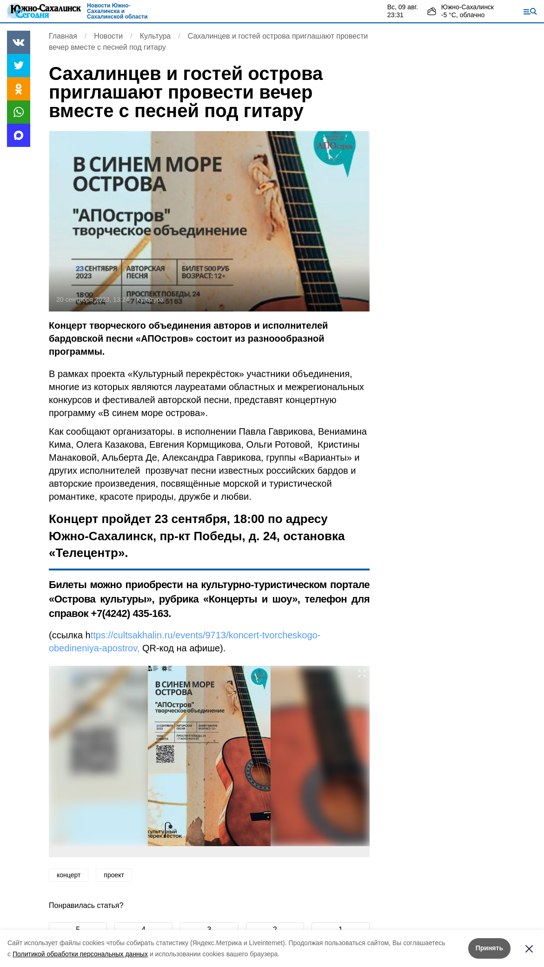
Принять (489, 948)
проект (114, 875)
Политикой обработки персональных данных (80, 954)
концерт (68, 875)
